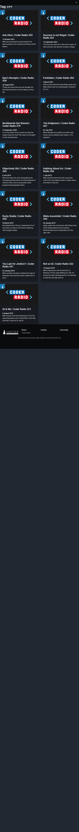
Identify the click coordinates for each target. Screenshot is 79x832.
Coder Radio (26, 333)
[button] (76, 2)
